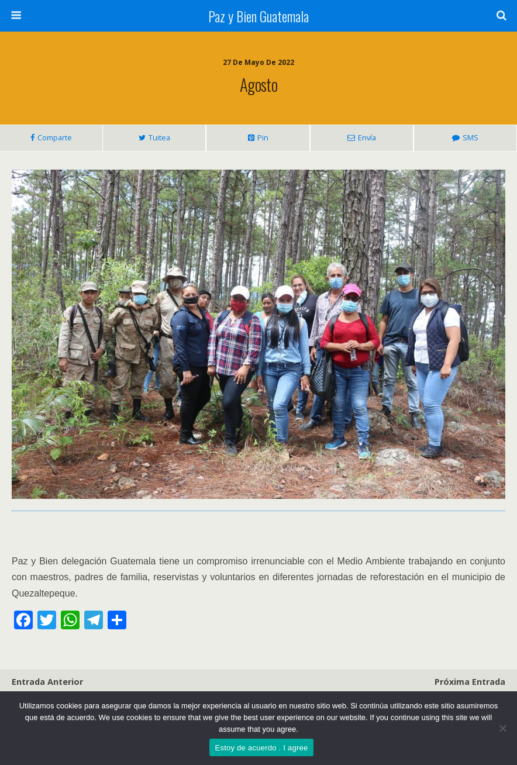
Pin (262, 137)
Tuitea (159, 137)
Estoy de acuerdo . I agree (261, 747)
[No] (502, 728)
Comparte (54, 137)
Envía (367, 137)
